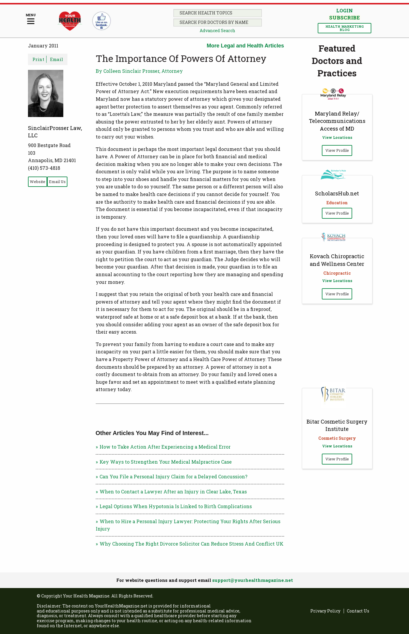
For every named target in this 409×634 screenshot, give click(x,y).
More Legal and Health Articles (245, 46)
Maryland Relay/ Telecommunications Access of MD (337, 121)
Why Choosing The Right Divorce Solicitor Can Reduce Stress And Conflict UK (192, 544)
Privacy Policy (325, 611)
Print (38, 59)
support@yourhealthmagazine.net (252, 580)
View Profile (337, 150)
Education (337, 202)
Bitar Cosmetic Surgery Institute (337, 425)
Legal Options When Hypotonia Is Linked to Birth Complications (176, 506)
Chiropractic (337, 273)
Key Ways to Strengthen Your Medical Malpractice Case (166, 462)
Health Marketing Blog (344, 28)
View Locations (337, 137)
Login (344, 10)
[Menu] (31, 19)
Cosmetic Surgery (337, 438)
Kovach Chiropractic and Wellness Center (337, 260)
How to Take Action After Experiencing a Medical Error (165, 447)
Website (37, 181)
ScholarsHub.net (337, 193)
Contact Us (358, 611)
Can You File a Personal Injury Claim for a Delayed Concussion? (173, 476)
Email (56, 59)
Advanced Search (217, 30)
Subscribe (344, 18)
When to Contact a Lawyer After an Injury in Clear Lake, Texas (173, 491)
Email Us (57, 181)
